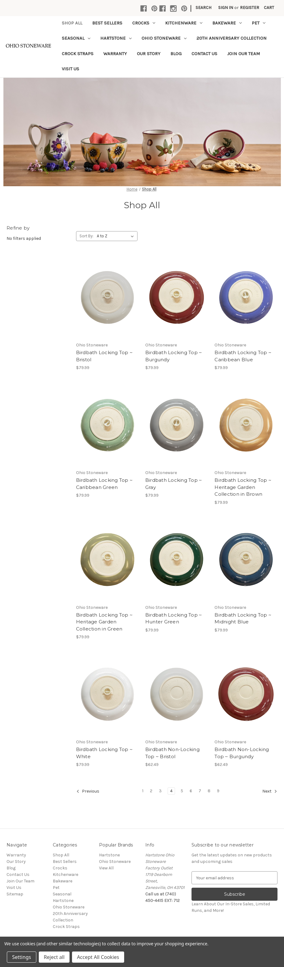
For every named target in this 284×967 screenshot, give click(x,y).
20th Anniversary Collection (231, 38)
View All (106, 868)
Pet (258, 23)
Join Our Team (243, 53)
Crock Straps (77, 53)
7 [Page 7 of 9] (200, 790)
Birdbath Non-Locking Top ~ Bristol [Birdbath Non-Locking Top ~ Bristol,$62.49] (172, 752)
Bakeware (227, 23)
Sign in (225, 7)
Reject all (54, 957)
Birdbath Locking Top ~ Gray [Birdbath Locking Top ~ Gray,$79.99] (173, 483)
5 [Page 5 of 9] (182, 790)
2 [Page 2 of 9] (151, 790)
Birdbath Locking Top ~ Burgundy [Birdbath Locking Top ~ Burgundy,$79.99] (173, 356)
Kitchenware (183, 23)
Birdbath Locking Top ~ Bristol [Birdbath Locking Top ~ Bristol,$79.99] (104, 356)
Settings (21, 957)
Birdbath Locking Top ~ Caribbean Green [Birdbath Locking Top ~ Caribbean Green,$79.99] (104, 483)
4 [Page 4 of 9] (171, 790)
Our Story (148, 53)
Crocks (143, 23)
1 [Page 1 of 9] (142, 790)
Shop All (72, 23)
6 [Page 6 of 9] (191, 790)
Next (269, 791)
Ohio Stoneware (164, 38)
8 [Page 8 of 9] (209, 790)
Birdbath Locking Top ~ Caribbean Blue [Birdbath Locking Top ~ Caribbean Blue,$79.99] (242, 356)
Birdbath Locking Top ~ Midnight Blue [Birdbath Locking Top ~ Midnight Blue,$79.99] (242, 618)
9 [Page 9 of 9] (218, 790)
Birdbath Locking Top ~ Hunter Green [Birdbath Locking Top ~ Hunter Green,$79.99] (173, 618)
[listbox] (116, 236)
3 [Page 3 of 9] (160, 790)
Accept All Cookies (98, 957)
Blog (176, 53)
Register (249, 7)
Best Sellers (107, 23)
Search (203, 7)
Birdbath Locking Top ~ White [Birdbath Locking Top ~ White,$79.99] (104, 752)
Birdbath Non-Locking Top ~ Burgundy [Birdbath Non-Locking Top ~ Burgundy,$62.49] (241, 752)
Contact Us (204, 53)
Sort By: (86, 236)
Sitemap (15, 894)
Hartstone (116, 38)
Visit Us (70, 69)
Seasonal (76, 38)
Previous (87, 791)
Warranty (115, 53)
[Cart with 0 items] (268, 7)
